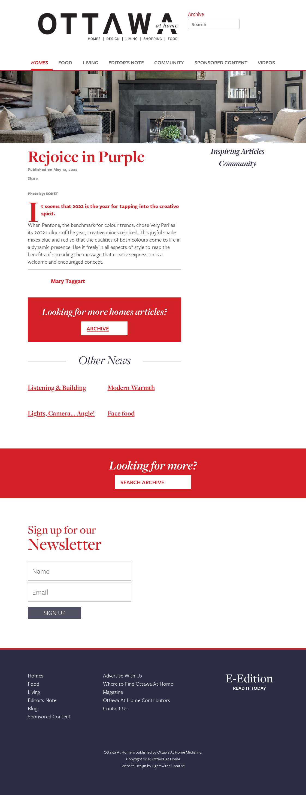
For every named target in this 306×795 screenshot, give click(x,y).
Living (34, 691)
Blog (32, 708)
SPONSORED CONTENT (221, 62)
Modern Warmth (131, 387)
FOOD (65, 62)
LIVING (90, 62)
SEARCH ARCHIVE (142, 482)
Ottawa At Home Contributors (136, 700)
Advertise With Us (122, 675)
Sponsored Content (49, 716)
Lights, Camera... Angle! (61, 413)
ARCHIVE (98, 328)
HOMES (39, 62)
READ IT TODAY (249, 688)
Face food (121, 413)
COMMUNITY (169, 62)
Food (33, 683)
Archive (196, 13)
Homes (35, 675)
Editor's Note (42, 700)
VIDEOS (266, 62)
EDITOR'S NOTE (126, 62)
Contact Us (115, 708)
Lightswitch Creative (168, 766)
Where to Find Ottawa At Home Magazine (138, 687)
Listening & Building (57, 387)
